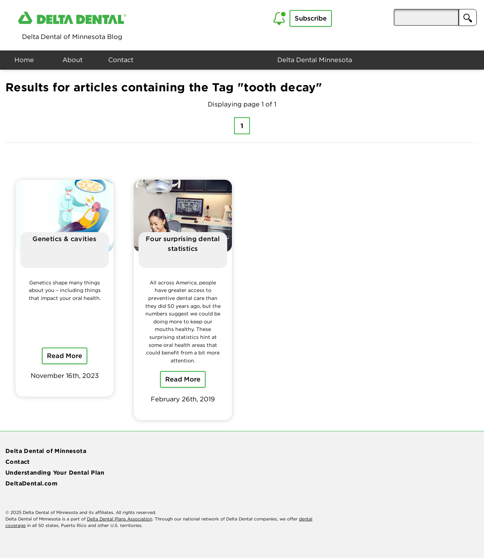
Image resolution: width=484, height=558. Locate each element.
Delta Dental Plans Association (119, 519)
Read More (64, 356)
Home (24, 60)
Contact (120, 60)
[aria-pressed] (426, 17)
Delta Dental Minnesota (314, 60)
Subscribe (311, 18)
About (72, 60)
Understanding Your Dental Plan (54, 472)
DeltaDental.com (31, 483)
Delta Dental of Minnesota (45, 450)
